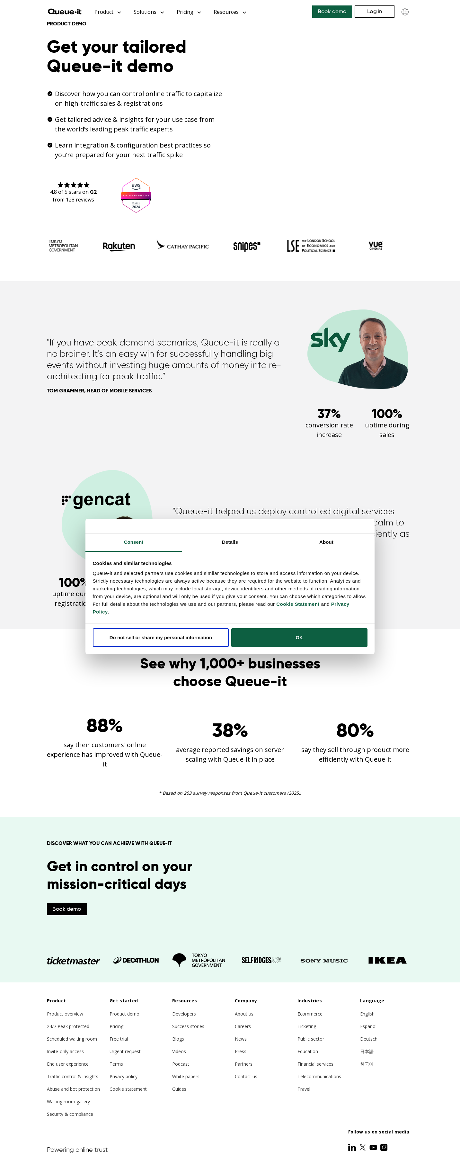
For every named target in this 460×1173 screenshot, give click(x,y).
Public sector (310, 1039)
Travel (303, 1089)
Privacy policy (123, 1076)
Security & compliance (70, 1114)
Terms (116, 1064)
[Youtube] (373, 1147)
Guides (179, 1089)
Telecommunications (319, 1076)
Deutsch (368, 1039)
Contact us (246, 1076)
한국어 (367, 1064)
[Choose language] (405, 11)
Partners (243, 1064)
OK (299, 637)
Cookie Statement (298, 604)
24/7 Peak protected (68, 1026)
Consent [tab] (134, 542)
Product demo (124, 1014)
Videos (179, 1051)
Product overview (65, 1014)
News (241, 1039)
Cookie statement (128, 1089)
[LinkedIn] (352, 1147)
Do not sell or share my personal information (161, 637)
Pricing (116, 1026)
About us (244, 1014)
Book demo (332, 11)
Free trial (119, 1039)
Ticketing (306, 1026)
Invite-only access (65, 1051)
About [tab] (326, 542)
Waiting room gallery (68, 1101)
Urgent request (125, 1051)
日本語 (367, 1051)
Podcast (180, 1064)
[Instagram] (384, 1147)
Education (307, 1051)
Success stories (188, 1026)
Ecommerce (310, 1014)
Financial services (315, 1064)
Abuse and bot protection (73, 1089)
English (367, 1014)
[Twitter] (363, 1147)
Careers (243, 1026)
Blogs (178, 1039)
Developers (184, 1014)
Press (240, 1051)
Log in (374, 11)
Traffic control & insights (72, 1076)
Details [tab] (230, 542)
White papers (185, 1076)
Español (368, 1026)
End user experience (68, 1064)
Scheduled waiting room (72, 1039)
